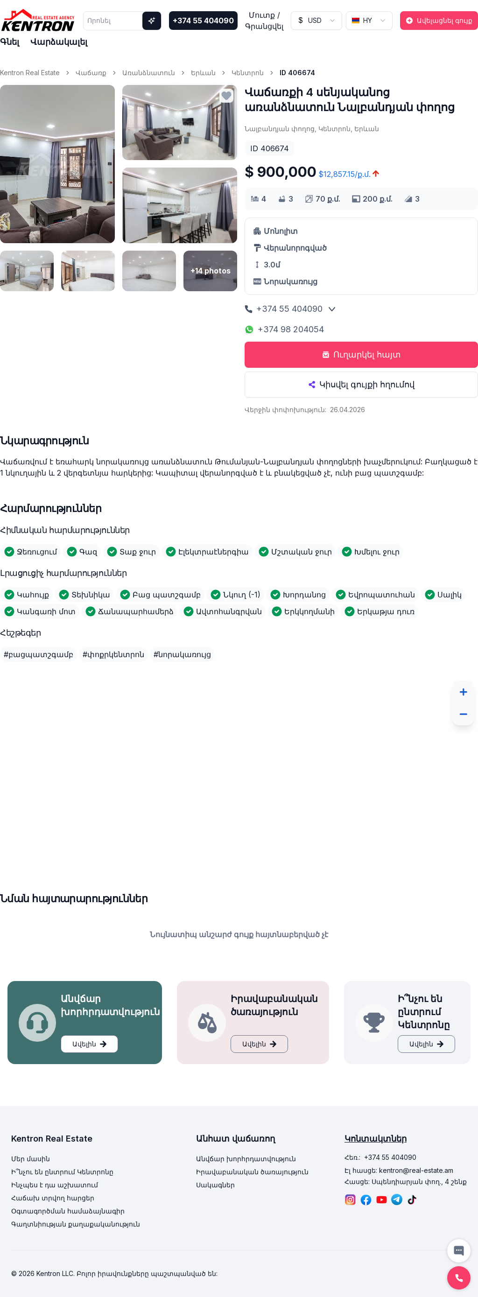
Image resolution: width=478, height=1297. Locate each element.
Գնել (9, 42)
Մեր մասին (30, 1159)
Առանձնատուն (148, 73)
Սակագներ (215, 1185)
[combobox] (316, 20)
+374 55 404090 (203, 20)
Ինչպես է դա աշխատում (54, 1185)
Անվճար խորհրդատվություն (246, 1159)
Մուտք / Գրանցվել (264, 20)
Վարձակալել (58, 42)
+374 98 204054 (284, 329)
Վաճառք (91, 73)
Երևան (203, 73)
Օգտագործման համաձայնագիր (68, 1211)
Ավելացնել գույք (439, 20)
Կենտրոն (248, 73)
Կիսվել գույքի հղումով (361, 384)
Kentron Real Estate (30, 73)
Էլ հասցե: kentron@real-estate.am (398, 1170)
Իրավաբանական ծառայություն (252, 1172)
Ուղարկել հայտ (361, 354)
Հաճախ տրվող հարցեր (52, 1198)
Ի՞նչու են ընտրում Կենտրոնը (62, 1172)
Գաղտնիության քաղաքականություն (75, 1224)
